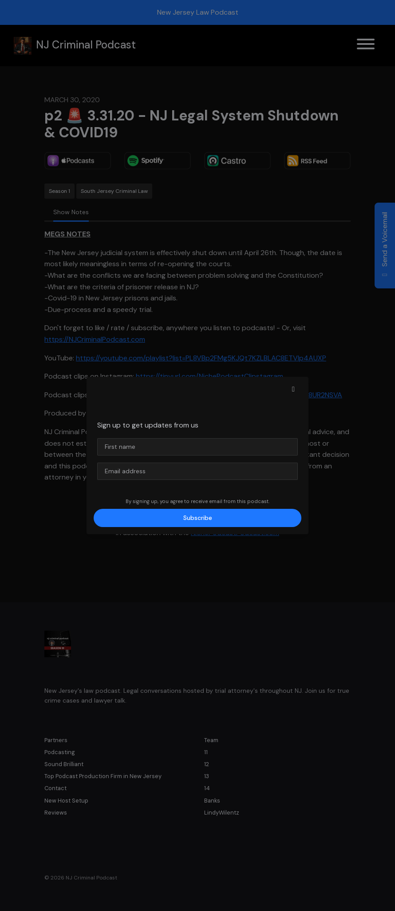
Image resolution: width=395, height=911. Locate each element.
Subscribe (197, 518)
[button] (293, 389)
